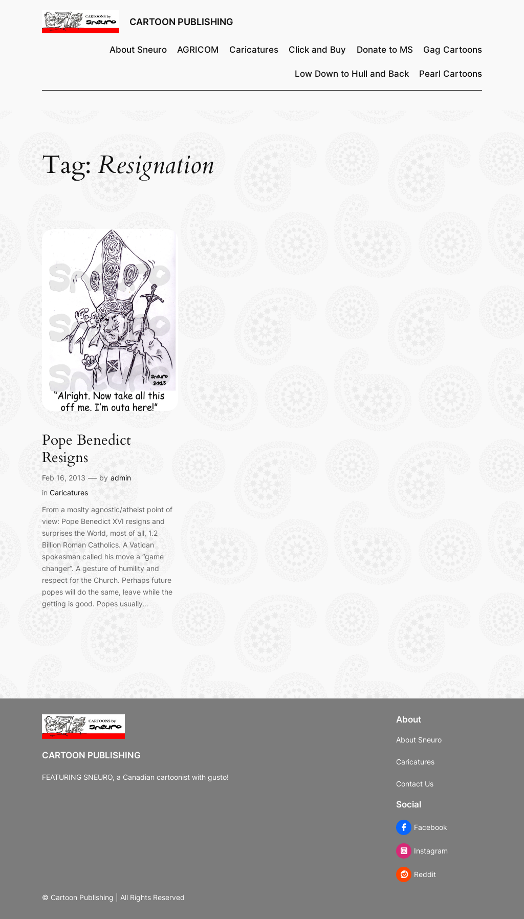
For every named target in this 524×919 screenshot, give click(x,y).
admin (121, 477)
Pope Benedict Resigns (86, 449)
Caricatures (69, 492)
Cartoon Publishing (181, 21)
